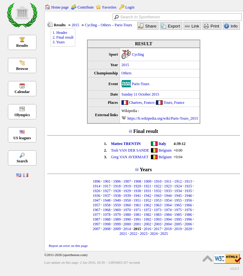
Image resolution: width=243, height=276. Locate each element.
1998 (106, 224)
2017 (157, 229)
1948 (106, 200)
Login (129, 7)
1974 (167, 210)
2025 (164, 233)
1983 (157, 214)
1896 (96, 181)
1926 (96, 191)
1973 (157, 210)
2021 (123, 233)
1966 (188, 205)
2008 (106, 229)
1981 (137, 214)
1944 (167, 195)
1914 (96, 186)
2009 (117, 229)
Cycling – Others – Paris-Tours (108, 25)
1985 (178, 214)
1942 (147, 195)
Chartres (135, 102)
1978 (106, 214)
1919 (127, 186)
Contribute (86, 7)
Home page (60, 7)
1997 (96, 224)
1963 (157, 205)
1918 (117, 186)
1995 (178, 219)
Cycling (138, 54)
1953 (157, 200)
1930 (137, 191)
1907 (127, 181)
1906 (117, 181)
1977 (96, 214)
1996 (188, 219)
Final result (145, 131)
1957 (96, 205)
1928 (117, 191)
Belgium (165, 150)
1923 (167, 186)
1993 (157, 219)
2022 (133, 233)
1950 (127, 200)
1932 (157, 191)
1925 (188, 186)
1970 (127, 210)
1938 (117, 195)
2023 (143, 233)
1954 (167, 200)
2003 (157, 224)
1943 (157, 195)
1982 (147, 214)
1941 (137, 195)
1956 (188, 200)
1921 (147, 186)
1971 (137, 210)
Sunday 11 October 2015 (140, 94)
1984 (167, 214)
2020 (188, 229)
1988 (106, 219)
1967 (96, 210)
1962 (147, 205)
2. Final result (63, 37)
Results (22, 45)
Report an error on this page (68, 246)
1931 (147, 191)
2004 (167, 224)
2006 (188, 224)
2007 (96, 229)
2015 (75, 25)
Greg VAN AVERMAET (130, 157)
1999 (117, 224)
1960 (127, 205)
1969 (117, 210)
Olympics (22, 115)
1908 (137, 181)
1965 (178, 205)
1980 (127, 214)
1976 (188, 210)
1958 (106, 205)
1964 (167, 205)
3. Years (59, 42)
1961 (137, 205)
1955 (178, 200)
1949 (117, 200)
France (149, 102)
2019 (178, 229)
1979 (117, 214)
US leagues (22, 138)
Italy (162, 143)
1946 (188, 195)
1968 (106, 210)
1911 (168, 181)
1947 (96, 200)
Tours (168, 102)
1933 (167, 191)
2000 (127, 224)
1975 (178, 210)
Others (127, 73)
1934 (178, 191)
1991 (137, 219)
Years (146, 169)
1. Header (60, 32)
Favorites (109, 7)
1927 (106, 191)
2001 (137, 224)
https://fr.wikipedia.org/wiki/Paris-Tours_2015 (163, 118)
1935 (188, 191)
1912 (178, 181)
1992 (147, 219)
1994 (167, 219)
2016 (147, 229)
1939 (127, 195)
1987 (96, 219)
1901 (106, 181)
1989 (117, 219)
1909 (147, 181)
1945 (178, 195)
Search (22, 161)
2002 (147, 224)
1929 (127, 191)
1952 (147, 200)
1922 (157, 186)
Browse (22, 68)
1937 (106, 195)
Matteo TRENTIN (126, 143)
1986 (188, 214)
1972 (147, 210)
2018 (167, 229)
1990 (127, 219)
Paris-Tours (140, 84)
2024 (154, 233)
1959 (117, 205)
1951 (137, 200)
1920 (137, 186)
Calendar (22, 92)
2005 (178, 224)
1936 (96, 195)
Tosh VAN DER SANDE (130, 150)
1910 (157, 181)
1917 (106, 186)
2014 (127, 229)
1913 (188, 181)
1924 (178, 186)
